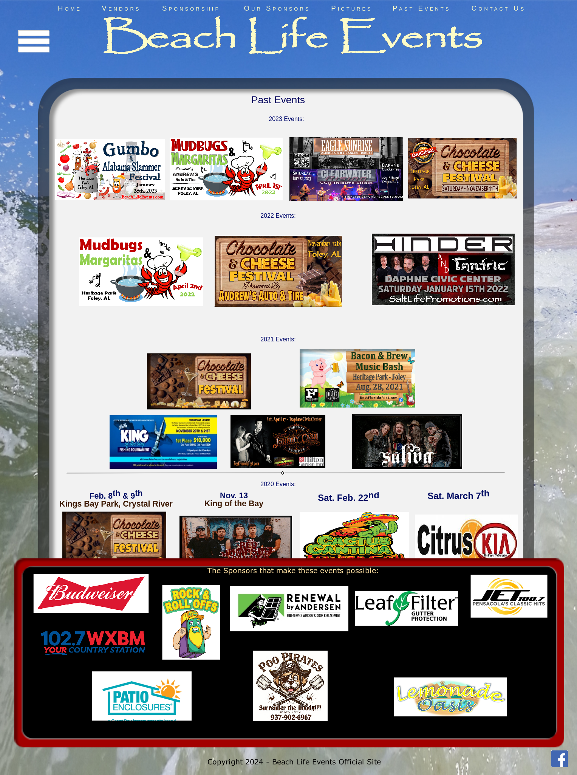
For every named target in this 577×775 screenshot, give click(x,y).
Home (70, 8)
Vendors (121, 8)
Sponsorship (191, 8)
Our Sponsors (277, 8)
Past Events (422, 8)
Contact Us (499, 8)
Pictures (352, 8)
